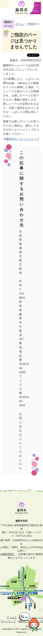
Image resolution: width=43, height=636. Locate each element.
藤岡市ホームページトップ (22, 138)
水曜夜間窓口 (7, 554)
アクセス (12, 617)
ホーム (19, 24)
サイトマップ (8, 621)
